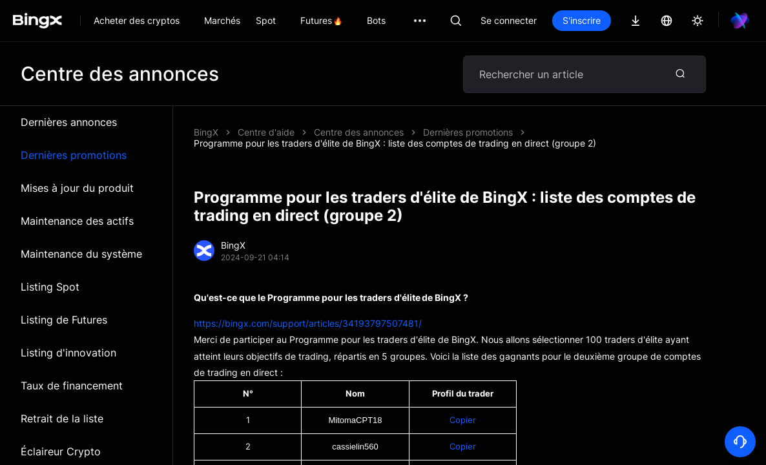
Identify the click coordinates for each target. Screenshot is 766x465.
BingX (206, 132)
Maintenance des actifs (77, 220)
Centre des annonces (359, 132)
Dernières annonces (69, 122)
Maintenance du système (81, 253)
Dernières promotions (74, 155)
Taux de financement (72, 385)
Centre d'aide (266, 132)
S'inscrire (582, 20)
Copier (463, 420)
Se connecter (509, 20)
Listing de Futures (64, 319)
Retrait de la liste (62, 418)
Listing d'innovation (68, 352)
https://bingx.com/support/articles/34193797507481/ (308, 323)
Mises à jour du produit (77, 187)
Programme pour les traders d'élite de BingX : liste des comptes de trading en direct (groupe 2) (395, 143)
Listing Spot (50, 286)
